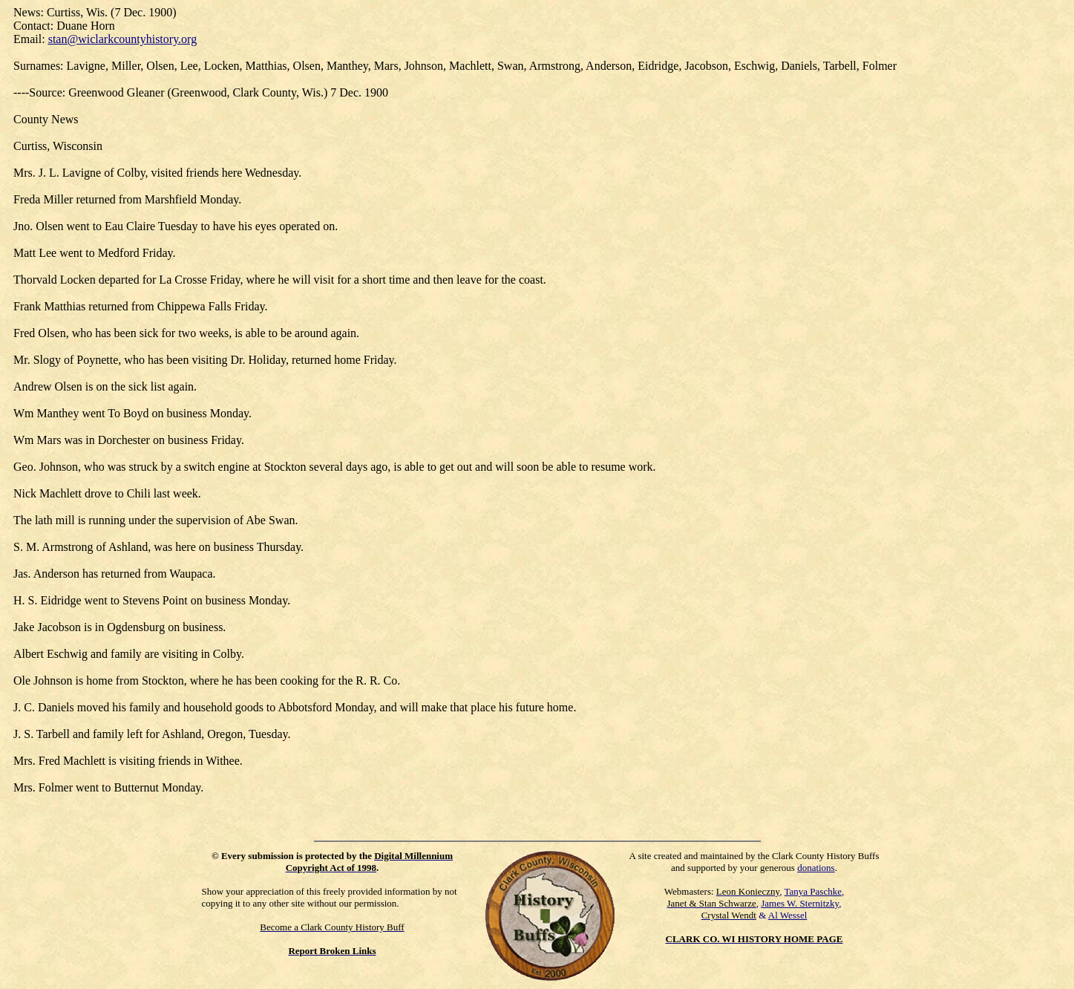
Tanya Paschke (813, 891)
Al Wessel (788, 915)
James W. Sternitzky (800, 903)
